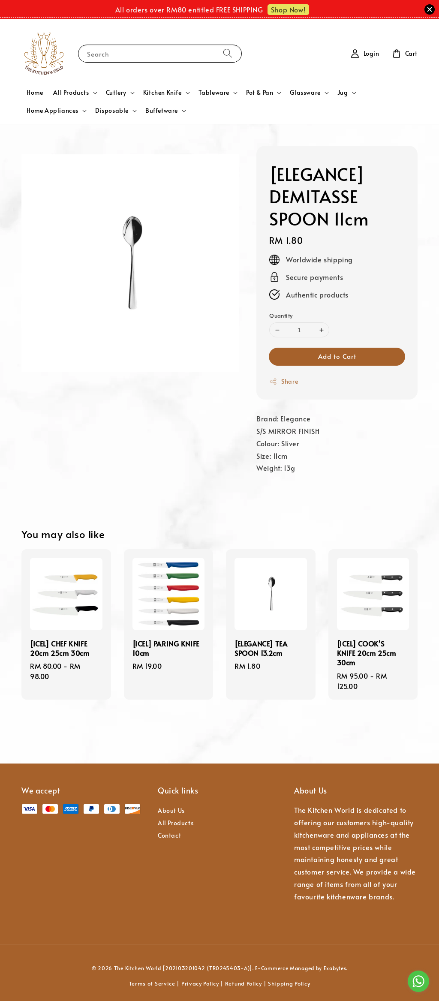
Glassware (305, 92)
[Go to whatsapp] (418, 981)
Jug (342, 92)
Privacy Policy (200, 983)
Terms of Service (152, 983)
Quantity (280, 315)
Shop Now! (288, 9)
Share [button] (283, 381)
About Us (171, 811)
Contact (169, 835)
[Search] (227, 53)
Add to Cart (337, 356)
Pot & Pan (259, 92)
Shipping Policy (289, 983)
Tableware (213, 92)
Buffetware (161, 110)
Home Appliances (52, 110)
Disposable (112, 110)
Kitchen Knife (162, 92)
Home (35, 92)
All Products (71, 92)
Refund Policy (243, 983)
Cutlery (116, 92)
